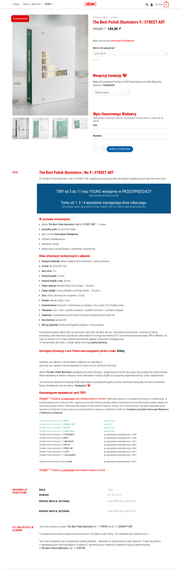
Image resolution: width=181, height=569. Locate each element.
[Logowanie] (151, 4)
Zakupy (16, 4)
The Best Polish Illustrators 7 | (56, 441)
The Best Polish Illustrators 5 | (57, 434)
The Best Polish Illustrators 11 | (57, 455)
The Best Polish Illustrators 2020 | (55, 461)
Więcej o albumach (32, 4)
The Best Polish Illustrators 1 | (53, 421)
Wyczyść (96, 60)
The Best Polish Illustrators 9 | (56, 448)
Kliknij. (121, 350)
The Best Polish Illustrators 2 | (57, 424)
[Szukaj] (147, 5)
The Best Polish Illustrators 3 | (54, 427)
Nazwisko (97, 136)
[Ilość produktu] (99, 149)
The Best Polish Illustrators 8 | (54, 445)
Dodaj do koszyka (120, 149)
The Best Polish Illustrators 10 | (54, 451)
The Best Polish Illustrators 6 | (53, 438)
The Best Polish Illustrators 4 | (56, 431)
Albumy (114, 17)
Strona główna (100, 17)
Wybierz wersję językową (104, 48)
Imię (95, 125)
